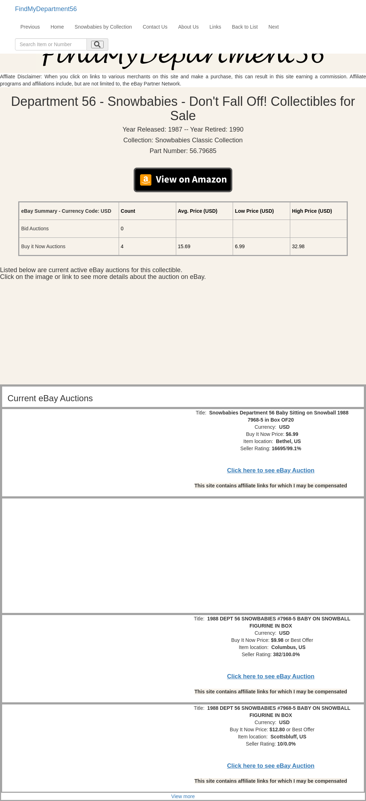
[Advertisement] (183, 334)
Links (215, 27)
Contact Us (155, 27)
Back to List (245, 27)
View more (183, 796)
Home (57, 27)
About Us (188, 27)
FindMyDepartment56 (46, 9)
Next (273, 27)
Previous (30, 27)
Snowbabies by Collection (103, 27)
